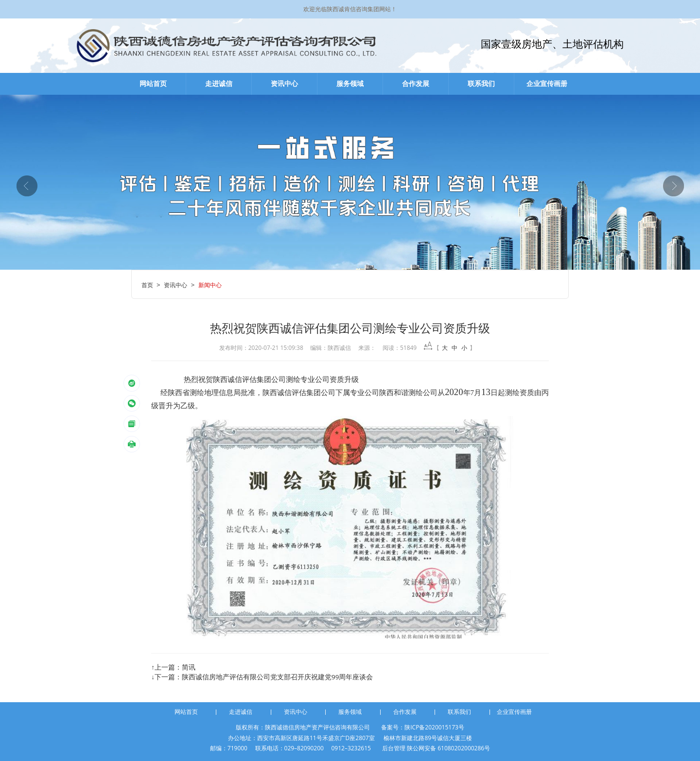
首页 (147, 285)
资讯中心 (284, 83)
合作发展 (415, 83)
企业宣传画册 (546, 83)
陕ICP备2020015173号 (434, 727)
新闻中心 (210, 285)
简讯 (188, 667)
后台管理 (393, 748)
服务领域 (350, 83)
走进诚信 (218, 83)
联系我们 (481, 83)
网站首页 (153, 83)
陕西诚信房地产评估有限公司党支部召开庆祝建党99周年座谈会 (277, 677)
